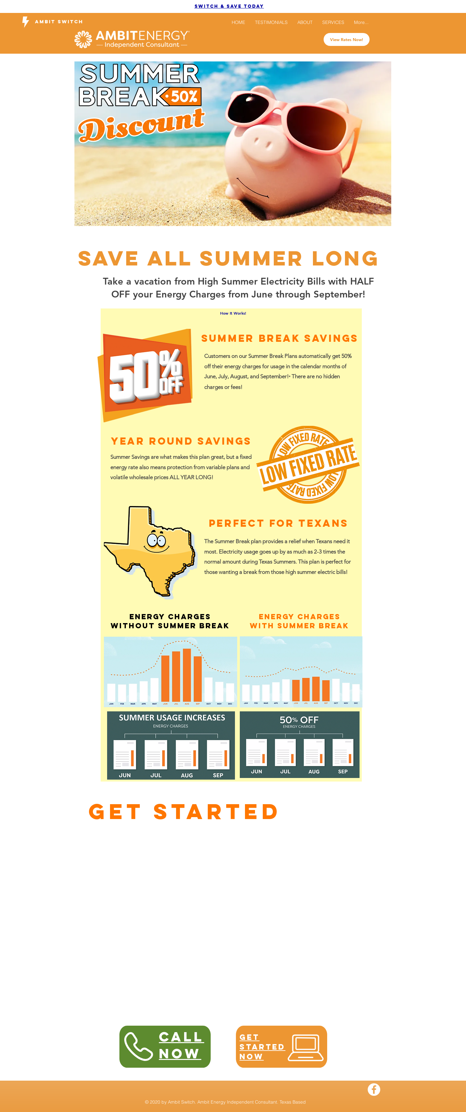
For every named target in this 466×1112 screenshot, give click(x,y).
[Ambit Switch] (59, 21)
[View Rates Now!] (347, 39)
